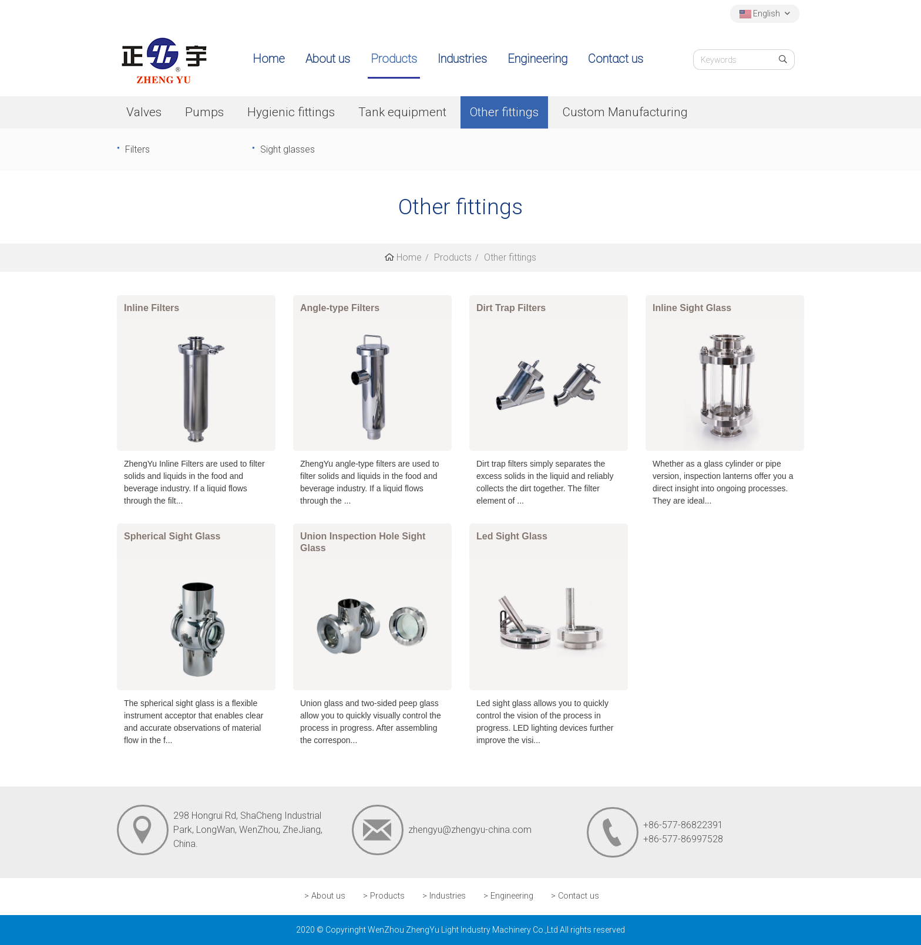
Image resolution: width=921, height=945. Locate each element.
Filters (137, 149)
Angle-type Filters (339, 308)
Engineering (537, 59)
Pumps (204, 112)
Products (394, 59)
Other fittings (504, 112)
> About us (324, 896)
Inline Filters (151, 308)
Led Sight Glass (511, 536)
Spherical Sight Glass (172, 536)
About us (327, 59)
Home (269, 59)
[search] (783, 59)
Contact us (615, 59)
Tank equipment (402, 112)
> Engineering (508, 896)
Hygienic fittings (291, 112)
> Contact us (575, 896)
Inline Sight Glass (692, 308)
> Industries (444, 896)
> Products (384, 896)
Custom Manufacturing (625, 112)
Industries (462, 59)
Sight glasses (287, 149)
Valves (144, 112)
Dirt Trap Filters (511, 308)
